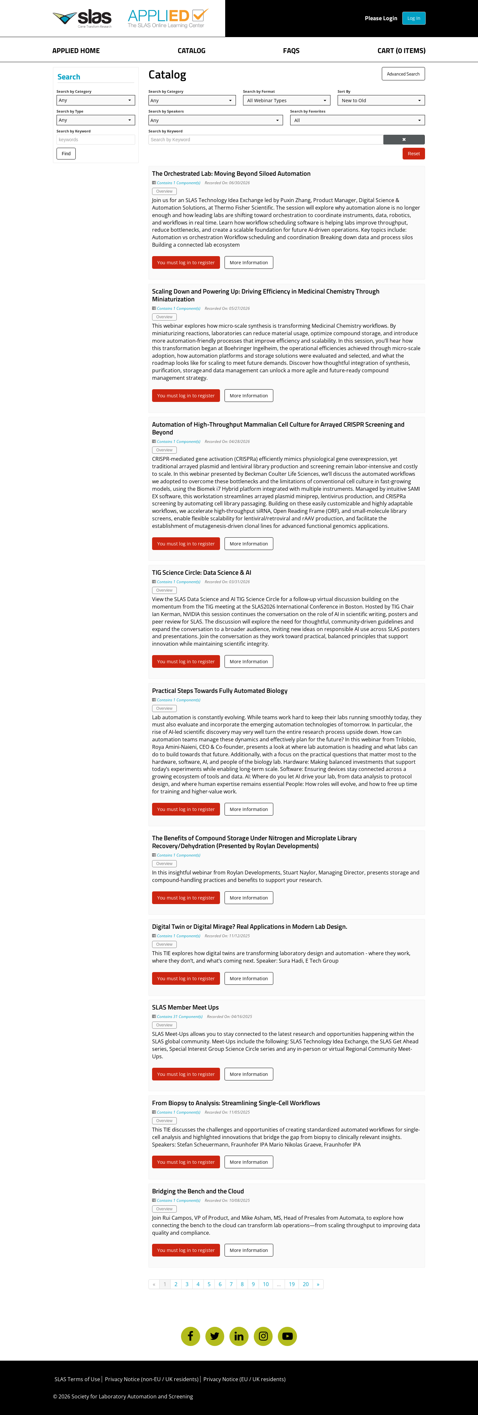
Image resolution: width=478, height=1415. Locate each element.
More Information (249, 262)
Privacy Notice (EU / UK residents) (245, 1379)
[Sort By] (380, 100)
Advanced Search (402, 73)
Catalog (192, 49)
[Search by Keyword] (266, 139)
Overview (165, 191)
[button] (403, 139)
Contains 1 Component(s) (178, 182)
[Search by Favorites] (357, 120)
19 (292, 1284)
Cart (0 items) (400, 49)
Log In (412, 18)
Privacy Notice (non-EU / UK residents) (153, 1379)
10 (266, 1284)
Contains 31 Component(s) (180, 1016)
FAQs (291, 49)
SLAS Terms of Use (78, 1379)
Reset (413, 153)
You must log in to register (186, 262)
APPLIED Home (77, 49)
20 (306, 1284)
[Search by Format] (286, 100)
